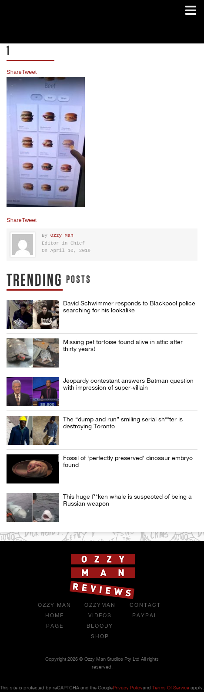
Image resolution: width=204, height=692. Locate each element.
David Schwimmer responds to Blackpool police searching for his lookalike (129, 307)
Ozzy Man (62, 235)
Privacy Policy (128, 687)
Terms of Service (170, 687)
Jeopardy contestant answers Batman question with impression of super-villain (128, 384)
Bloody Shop (100, 631)
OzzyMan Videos (100, 610)
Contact (145, 605)
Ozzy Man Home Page (54, 615)
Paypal (145, 616)
